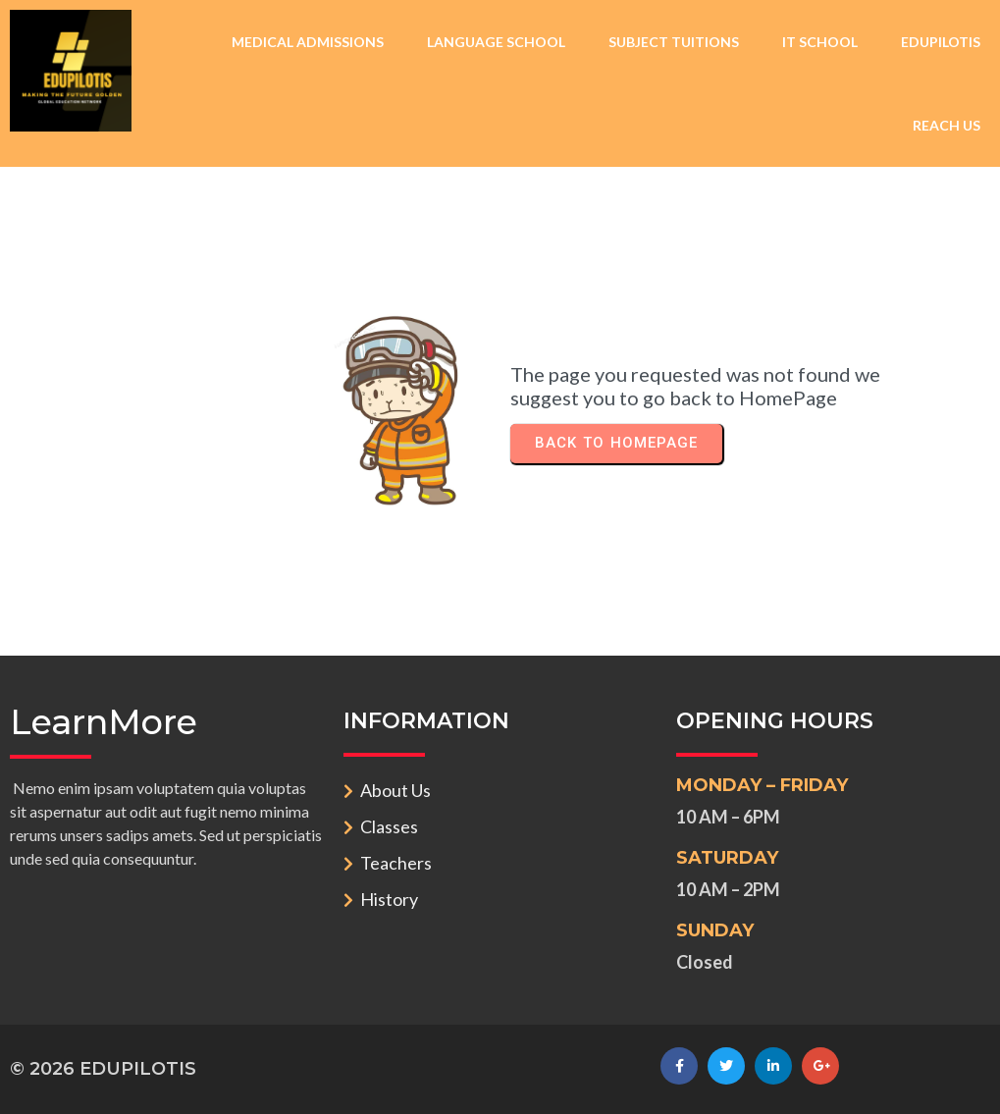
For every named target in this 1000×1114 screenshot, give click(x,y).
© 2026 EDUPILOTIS (103, 1069)
